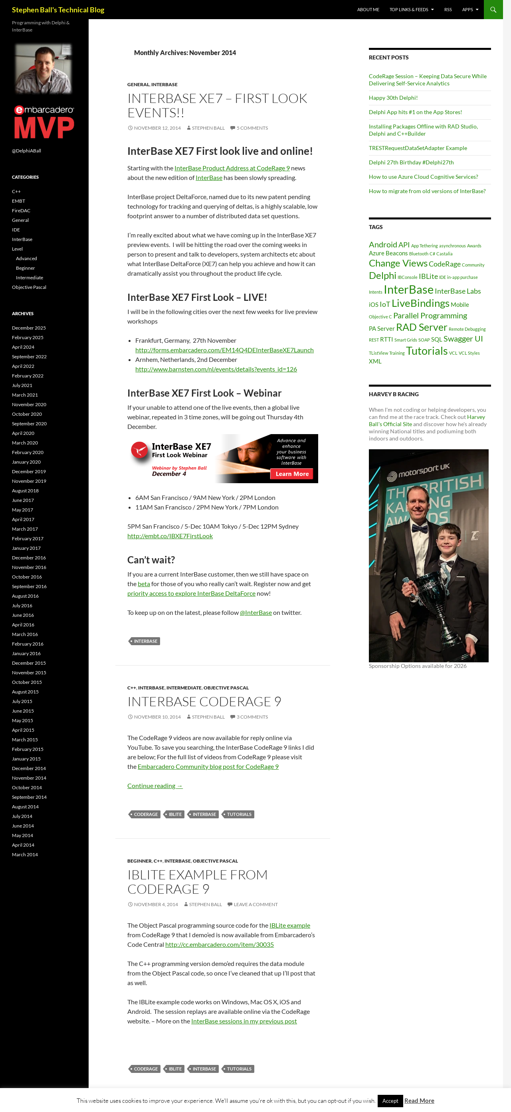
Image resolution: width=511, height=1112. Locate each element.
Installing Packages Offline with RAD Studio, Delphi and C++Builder (423, 130)
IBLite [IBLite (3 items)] (428, 276)
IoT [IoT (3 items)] (385, 304)
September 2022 (29, 356)
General (138, 84)
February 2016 (28, 644)
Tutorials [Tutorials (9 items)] (427, 350)
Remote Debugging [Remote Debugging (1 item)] (467, 329)
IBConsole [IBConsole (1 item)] (408, 277)
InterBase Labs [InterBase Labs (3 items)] (458, 290)
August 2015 (25, 692)
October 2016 (27, 577)
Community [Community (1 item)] (473, 264)
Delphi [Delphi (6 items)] (382, 275)
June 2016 (23, 615)
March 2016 (25, 634)
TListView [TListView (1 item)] (378, 353)
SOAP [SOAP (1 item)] (424, 339)
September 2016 (29, 586)
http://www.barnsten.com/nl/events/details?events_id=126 (216, 369)
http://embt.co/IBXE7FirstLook (170, 535)
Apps (467, 9)
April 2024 (23, 347)
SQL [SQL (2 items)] (436, 339)
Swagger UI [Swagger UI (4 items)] (463, 338)
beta (144, 583)
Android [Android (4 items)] (383, 244)
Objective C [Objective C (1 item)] (380, 316)
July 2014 (22, 816)
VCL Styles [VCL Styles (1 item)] (469, 353)
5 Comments (252, 128)
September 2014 (29, 797)
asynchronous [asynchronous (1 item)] (452, 245)
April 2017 (23, 519)
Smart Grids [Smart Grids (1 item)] (405, 339)
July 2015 (22, 701)
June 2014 (23, 826)
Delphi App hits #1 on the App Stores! (415, 112)
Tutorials (239, 814)
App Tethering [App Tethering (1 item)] (424, 245)
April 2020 (23, 433)
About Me (368, 9)
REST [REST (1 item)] (374, 339)
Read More (419, 1100)
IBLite (175, 814)
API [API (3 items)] (404, 244)
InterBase (164, 84)
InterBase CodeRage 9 (204, 701)
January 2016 (26, 653)
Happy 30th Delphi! (393, 97)
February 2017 (28, 538)
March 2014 (25, 854)
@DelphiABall (26, 151)
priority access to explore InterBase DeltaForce (191, 593)
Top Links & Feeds (409, 9)
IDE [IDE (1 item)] (442, 277)
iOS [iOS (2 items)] (373, 304)
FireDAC (21, 210)
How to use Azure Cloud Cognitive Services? (423, 176)
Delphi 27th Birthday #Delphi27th (411, 162)
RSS (448, 9)
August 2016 (25, 596)
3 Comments (252, 717)
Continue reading (155, 785)
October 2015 (27, 682)
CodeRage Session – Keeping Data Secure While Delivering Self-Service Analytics (428, 80)
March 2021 (25, 395)
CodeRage (146, 814)
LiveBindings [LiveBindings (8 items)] (421, 302)
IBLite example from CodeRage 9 (197, 881)
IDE (16, 230)
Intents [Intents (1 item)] (375, 291)
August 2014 (25, 807)
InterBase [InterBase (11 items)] (409, 289)
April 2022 (23, 366)
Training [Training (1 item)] (397, 353)
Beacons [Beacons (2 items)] (397, 253)
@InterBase (256, 612)
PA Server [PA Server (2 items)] (382, 328)
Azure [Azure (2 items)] (376, 253)
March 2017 (25, 529)
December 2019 (29, 471)
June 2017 (23, 500)
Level (17, 249)
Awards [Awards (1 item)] (474, 245)
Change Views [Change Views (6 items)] (398, 263)
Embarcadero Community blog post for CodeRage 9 (208, 766)
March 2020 (25, 443)
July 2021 (22, 385)
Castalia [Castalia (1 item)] (444, 253)
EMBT (18, 201)
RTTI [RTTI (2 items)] (386, 339)
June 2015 (23, 711)
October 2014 (27, 787)
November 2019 (29, 481)
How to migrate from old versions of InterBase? (427, 191)
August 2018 (25, 491)
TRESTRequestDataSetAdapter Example (418, 147)
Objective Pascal (226, 688)
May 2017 (22, 510)
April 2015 (23, 730)
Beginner (139, 861)
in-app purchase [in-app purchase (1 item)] (462, 277)
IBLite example (289, 925)
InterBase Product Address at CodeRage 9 (232, 168)
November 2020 (29, 404)
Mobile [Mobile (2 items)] (460, 304)
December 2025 (29, 328)
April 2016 (23, 625)
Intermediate (184, 688)
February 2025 (28, 337)
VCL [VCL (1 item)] (453, 353)
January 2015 (26, 759)
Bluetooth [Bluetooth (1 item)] (418, 253)
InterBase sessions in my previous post (244, 1021)
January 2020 (26, 462)
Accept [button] (390, 1101)
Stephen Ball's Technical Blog (58, 9)
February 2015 (28, 749)
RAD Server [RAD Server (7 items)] (422, 327)
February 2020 (28, 452)
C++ (131, 688)
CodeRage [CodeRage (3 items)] (445, 263)
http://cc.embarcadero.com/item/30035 (219, 944)
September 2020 (29, 424)
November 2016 (29, 567)
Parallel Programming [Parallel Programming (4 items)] (430, 315)
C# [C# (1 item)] (432, 253)
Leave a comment (256, 904)
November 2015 (29, 672)
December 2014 (29, 768)
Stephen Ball (208, 128)
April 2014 (23, 845)
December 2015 (29, 663)
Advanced (26, 258)
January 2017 (26, 548)
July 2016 (22, 605)
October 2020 (27, 414)
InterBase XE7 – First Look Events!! (217, 105)
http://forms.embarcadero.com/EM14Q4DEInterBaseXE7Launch (224, 350)
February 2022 (28, 376)
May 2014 (22, 835)
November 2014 (29, 778)
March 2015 (25, 740)
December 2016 (29, 558)
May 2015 (22, 720)
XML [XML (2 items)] (375, 361)
